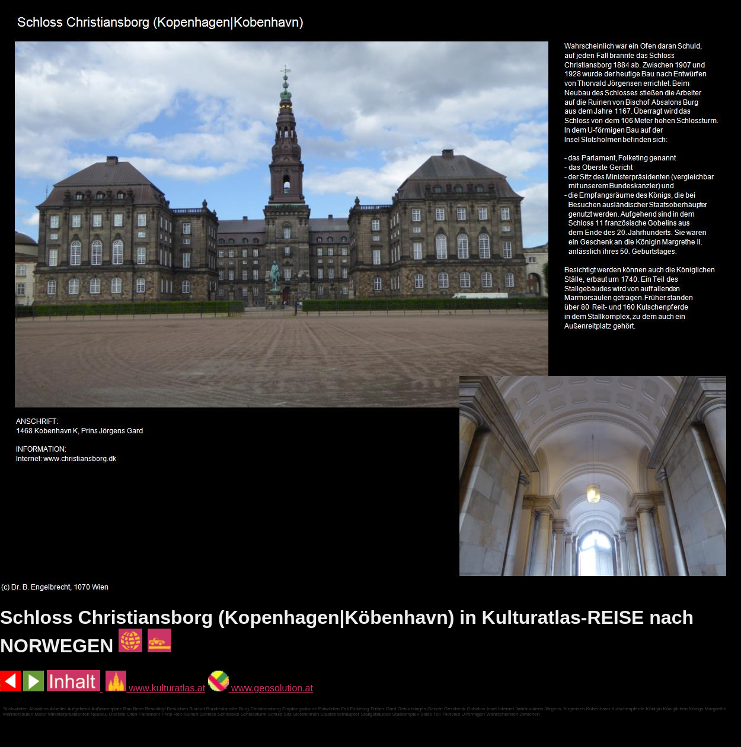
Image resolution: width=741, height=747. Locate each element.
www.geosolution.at (260, 688)
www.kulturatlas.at (155, 688)
